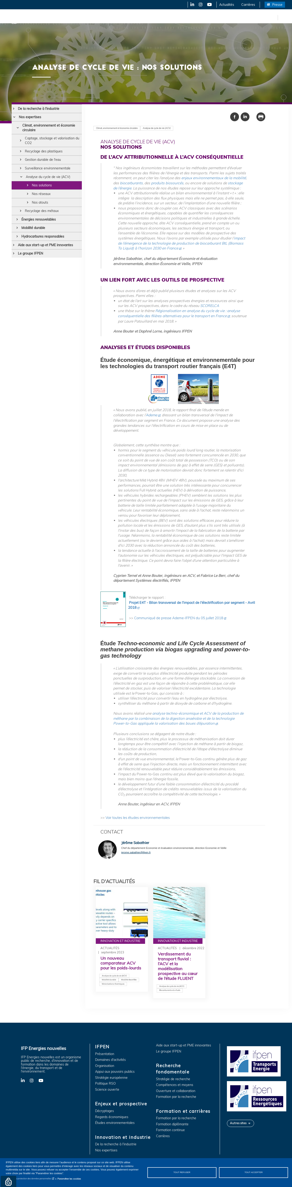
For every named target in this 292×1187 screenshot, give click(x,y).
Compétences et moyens (174, 1085)
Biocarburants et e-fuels (169, 990)
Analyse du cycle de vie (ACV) (48, 177)
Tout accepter (254, 1172)
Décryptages (104, 1111)
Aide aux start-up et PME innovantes (45, 245)
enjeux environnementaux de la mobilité (213, 178)
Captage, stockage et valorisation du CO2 (52, 140)
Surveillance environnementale (47, 168)
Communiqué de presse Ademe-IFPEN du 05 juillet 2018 (178, 618)
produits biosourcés (167, 183)
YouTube (209, 5)
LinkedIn (190, 5)
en (273, 17)
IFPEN (48, 17)
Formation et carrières (201, 17)
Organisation (104, 1066)
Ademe (151, 415)
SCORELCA (209, 305)
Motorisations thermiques (113, 984)
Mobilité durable (33, 228)
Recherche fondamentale (159, 17)
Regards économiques (111, 1117)
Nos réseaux (41, 194)
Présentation (104, 1054)
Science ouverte (107, 1089)
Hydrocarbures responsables (42, 236)
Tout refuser (181, 1172)
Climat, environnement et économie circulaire (48, 127)
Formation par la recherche (176, 1097)
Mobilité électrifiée (128, 980)
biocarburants (131, 183)
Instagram (200, 5)
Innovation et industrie (117, 17)
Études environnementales (115, 1123)
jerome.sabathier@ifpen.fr (136, 852)
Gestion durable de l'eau (43, 160)
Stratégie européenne (111, 1077)
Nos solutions (42, 185)
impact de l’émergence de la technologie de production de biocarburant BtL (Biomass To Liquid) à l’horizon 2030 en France (181, 243)
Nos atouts (40, 202)
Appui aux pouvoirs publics (115, 1071)
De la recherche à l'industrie (38, 109)
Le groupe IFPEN (30, 253)
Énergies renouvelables (38, 219)
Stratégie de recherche (173, 1079)
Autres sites (238, 1123)
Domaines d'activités (110, 1060)
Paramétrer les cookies (69, 1178)
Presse (277, 5)
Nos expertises (30, 117)
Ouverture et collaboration (175, 1091)
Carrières (248, 5)
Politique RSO (105, 1083)
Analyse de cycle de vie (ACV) (157, 128)
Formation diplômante (172, 1124)
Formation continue (170, 1130)
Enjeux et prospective (77, 17)
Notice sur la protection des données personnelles (28, 1178)
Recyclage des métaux (42, 211)
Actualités (226, 5)
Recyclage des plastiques (44, 151)
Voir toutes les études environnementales (138, 817)
